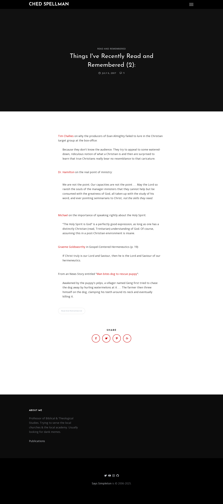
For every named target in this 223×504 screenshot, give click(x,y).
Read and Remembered (111, 48)
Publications (37, 441)
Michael (63, 215)
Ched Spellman (49, 4)
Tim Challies (66, 136)
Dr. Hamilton (66, 172)
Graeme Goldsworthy (71, 247)
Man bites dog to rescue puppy (117, 274)
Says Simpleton (101, 483)
